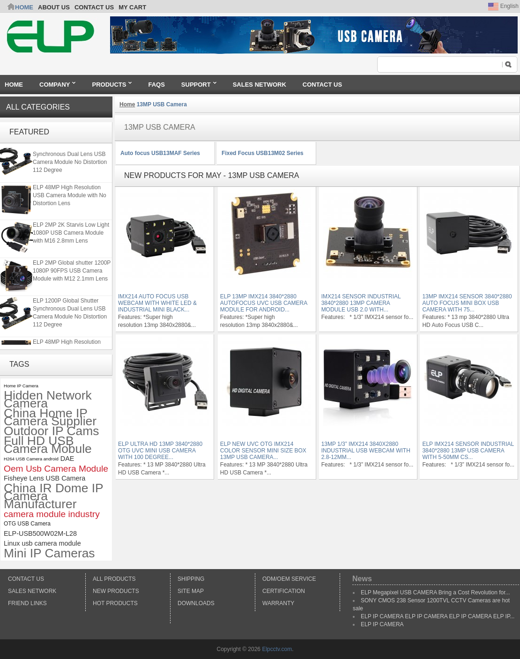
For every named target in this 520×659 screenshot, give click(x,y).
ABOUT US (54, 7)
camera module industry (52, 514)
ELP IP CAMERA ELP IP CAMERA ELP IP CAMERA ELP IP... (437, 616)
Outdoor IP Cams (51, 431)
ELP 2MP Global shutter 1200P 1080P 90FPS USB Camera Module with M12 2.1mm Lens (72, 271)
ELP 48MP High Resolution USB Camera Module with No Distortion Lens (69, 196)
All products (114, 579)
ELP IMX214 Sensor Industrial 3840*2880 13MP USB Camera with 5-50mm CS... (467, 450)
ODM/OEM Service (289, 579)
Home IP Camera (21, 385)
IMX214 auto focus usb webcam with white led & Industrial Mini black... (157, 303)
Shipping (191, 579)
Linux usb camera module (42, 543)
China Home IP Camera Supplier (50, 417)
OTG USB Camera (27, 523)
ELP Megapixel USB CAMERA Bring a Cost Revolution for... (435, 592)
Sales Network (32, 591)
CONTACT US (94, 7)
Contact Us (26, 579)
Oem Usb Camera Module (56, 469)
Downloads (196, 603)
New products (116, 591)
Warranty (278, 603)
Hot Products (115, 603)
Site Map (191, 591)
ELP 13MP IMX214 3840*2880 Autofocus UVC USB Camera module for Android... (263, 303)
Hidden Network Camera (48, 399)
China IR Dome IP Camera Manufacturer (53, 496)
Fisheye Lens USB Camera (44, 478)
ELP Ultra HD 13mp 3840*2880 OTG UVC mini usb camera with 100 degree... (160, 450)
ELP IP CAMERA (382, 624)
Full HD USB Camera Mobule (48, 445)
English (503, 6)
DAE (67, 458)
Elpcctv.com (277, 649)
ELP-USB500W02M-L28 (40, 533)
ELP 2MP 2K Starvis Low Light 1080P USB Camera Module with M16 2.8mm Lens (71, 233)
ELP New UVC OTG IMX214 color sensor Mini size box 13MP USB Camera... (263, 450)
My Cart (132, 7)
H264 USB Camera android (31, 458)
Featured (29, 132)
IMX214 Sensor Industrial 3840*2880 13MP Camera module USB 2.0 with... (361, 303)
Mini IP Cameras (49, 553)
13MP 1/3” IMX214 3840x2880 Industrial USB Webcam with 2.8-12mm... (365, 450)
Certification (283, 591)
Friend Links (27, 603)
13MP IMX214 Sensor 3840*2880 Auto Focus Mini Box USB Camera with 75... (467, 303)
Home (24, 7)
